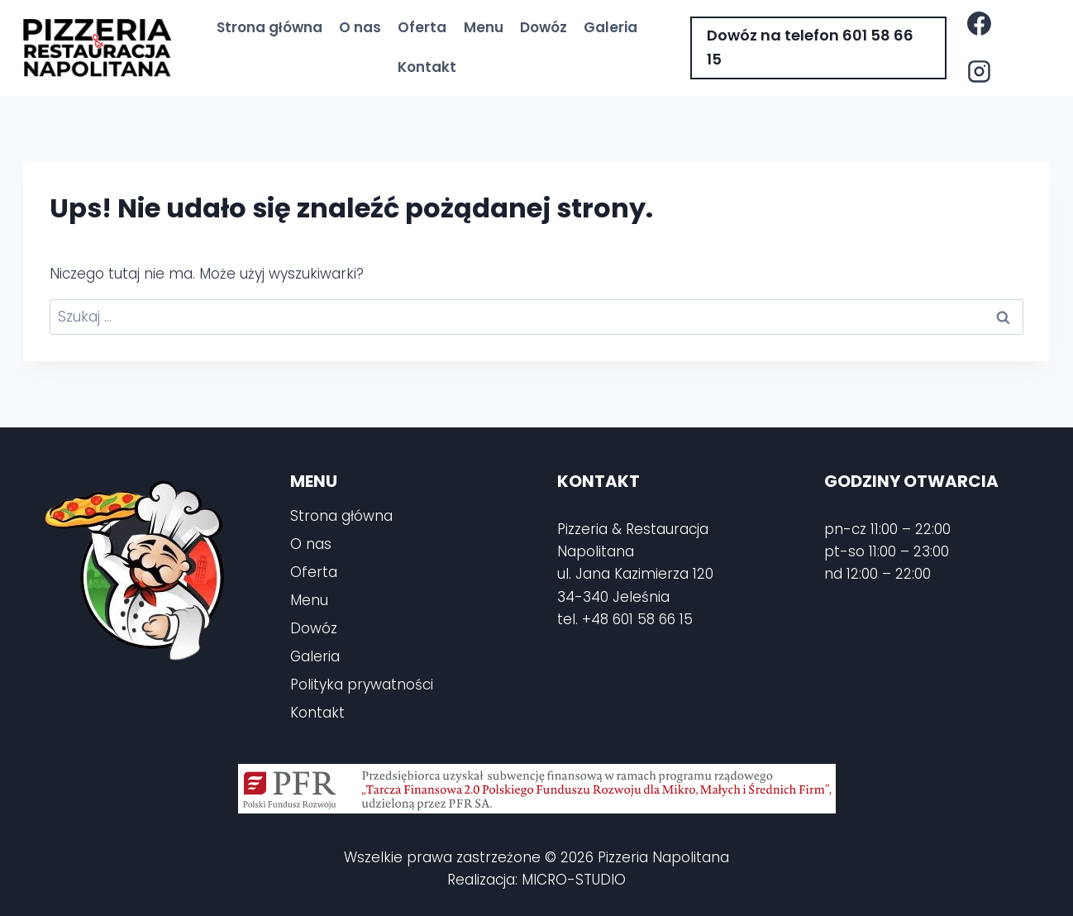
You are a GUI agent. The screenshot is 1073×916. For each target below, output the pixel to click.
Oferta (422, 27)
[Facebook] (979, 24)
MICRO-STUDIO (574, 880)
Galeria (610, 27)
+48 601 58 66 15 (637, 619)
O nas (360, 27)
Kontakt (427, 67)
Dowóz (543, 27)
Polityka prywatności (361, 684)
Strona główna (269, 27)
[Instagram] (979, 72)
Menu (483, 27)
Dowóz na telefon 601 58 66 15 (810, 47)
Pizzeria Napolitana (663, 857)
